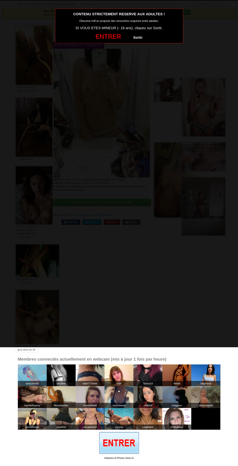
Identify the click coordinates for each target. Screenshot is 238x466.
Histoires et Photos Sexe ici (119, 458)
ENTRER (108, 36)
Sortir (137, 37)
